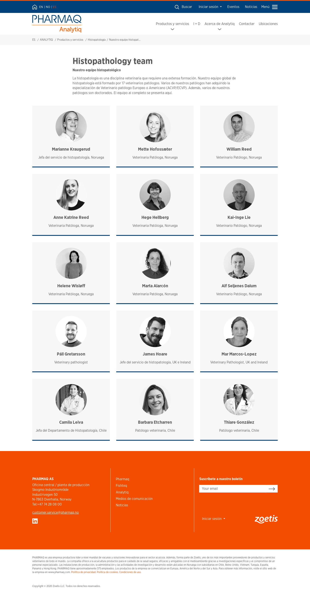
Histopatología (97, 39)
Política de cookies (107, 572)
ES (54, 7)
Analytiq (122, 492)
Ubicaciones (268, 24)
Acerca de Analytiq (220, 24)
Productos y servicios (172, 24)
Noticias (251, 7)
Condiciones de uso (130, 572)
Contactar (246, 24)
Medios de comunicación (134, 499)
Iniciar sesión (209, 7)
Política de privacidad (83, 572)
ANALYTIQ (46, 39)
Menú (269, 7)
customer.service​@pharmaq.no (55, 512)
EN (41, 7)
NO (48, 7)
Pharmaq (122, 479)
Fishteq (121, 486)
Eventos (233, 7)
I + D (196, 24)
